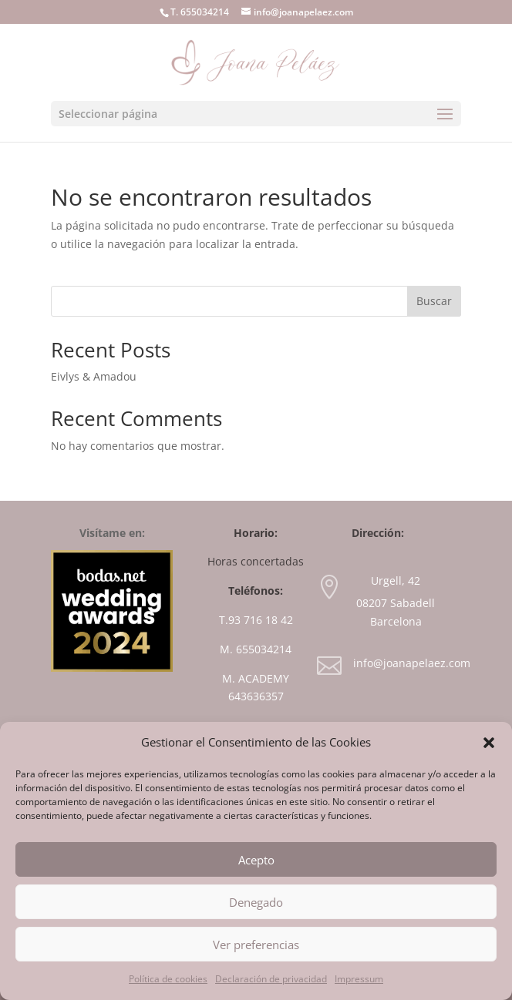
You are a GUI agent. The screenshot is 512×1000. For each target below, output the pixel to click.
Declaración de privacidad (271, 978)
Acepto (256, 859)
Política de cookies (168, 978)
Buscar (434, 301)
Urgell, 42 (395, 580)
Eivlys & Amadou (93, 376)
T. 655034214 (199, 11)
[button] (489, 742)
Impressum (359, 978)
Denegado (256, 902)
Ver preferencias (256, 944)
